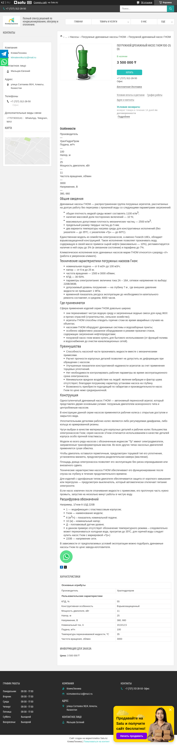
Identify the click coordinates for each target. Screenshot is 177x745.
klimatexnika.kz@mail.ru (23, 57)
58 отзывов (146, 2)
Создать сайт (40, 2)
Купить (129, 72)
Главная (78, 21)
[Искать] (170, 8)
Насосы (74, 36)
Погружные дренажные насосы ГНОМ (103, 36)
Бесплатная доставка (129, 86)
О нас (144, 21)
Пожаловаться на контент (96, 741)
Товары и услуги (108, 21)
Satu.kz (103, 738)
